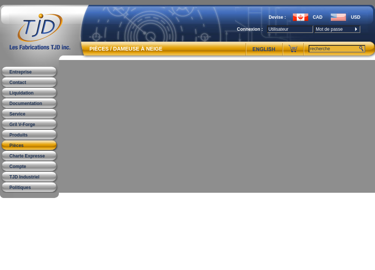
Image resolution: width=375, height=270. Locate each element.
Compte (17, 166)
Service (17, 114)
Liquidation (21, 93)
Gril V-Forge (22, 124)
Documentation (25, 103)
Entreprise (20, 72)
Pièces (16, 145)
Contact (17, 82)
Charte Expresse (27, 156)
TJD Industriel (24, 177)
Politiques (20, 187)
